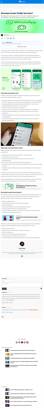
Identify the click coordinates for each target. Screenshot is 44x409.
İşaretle (11, 302)
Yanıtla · (7, 302)
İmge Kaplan (6, 34)
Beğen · (3, 302)
